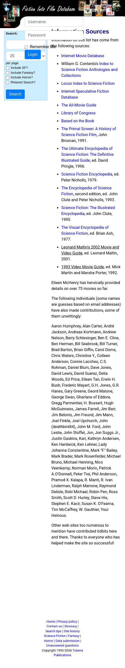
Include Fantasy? (23, 72)
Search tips (53, 631)
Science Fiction (55, 636)
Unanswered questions (62, 645)
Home (50, 621)
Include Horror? (22, 77)
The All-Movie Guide (78, 105)
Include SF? (19, 68)
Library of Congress (78, 113)
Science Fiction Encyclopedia (86, 174)
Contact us (54, 626)
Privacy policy (67, 621)
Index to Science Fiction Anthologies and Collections (89, 69)
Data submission (68, 641)
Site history (72, 631)
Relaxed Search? (23, 82)
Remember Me (43, 46)
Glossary (70, 626)
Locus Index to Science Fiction (88, 83)
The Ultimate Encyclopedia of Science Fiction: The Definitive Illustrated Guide (87, 154)
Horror (48, 641)
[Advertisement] (83, 584)
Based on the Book (77, 121)
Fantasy (73, 636)
